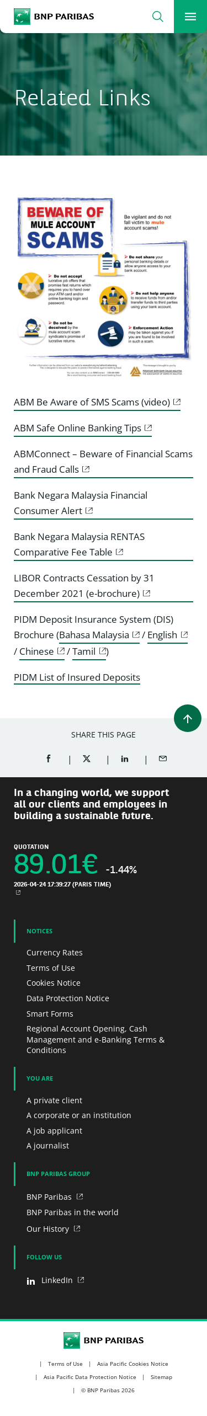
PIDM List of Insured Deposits (77, 677)
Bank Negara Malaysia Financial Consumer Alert (80, 503)
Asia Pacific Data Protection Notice (90, 1377)
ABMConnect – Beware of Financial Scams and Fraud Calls (103, 461)
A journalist (47, 1145)
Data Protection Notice (67, 998)
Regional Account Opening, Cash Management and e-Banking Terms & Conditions (95, 1039)
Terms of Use (50, 968)
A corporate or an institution (78, 1115)
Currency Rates (54, 952)
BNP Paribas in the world (72, 1212)
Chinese (36, 651)
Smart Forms (49, 1013)
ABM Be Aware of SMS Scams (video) (92, 402)
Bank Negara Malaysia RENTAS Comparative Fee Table (79, 544)
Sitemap (161, 1377)
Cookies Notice (53, 982)
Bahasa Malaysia (94, 634)
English (162, 634)
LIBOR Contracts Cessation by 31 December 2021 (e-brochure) (84, 585)
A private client (54, 1100)
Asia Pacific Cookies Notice (132, 1363)
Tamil (83, 651)
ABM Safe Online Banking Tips (77, 427)
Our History (48, 1228)
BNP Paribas (50, 1196)
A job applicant (54, 1130)
